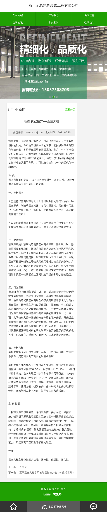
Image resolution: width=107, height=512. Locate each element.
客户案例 (53, 22)
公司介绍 (18, 15)
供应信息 (89, 15)
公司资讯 (18, 22)
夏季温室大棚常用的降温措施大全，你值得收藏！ (47, 472)
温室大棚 (13, 141)
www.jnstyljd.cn (34, 132)
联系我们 (89, 22)
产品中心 (53, 15)
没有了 (23, 467)
